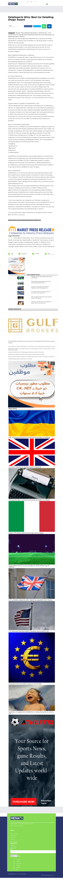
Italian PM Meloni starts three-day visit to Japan (26, 535)
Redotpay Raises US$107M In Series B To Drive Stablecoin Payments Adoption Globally (26, 356)
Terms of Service (14, 834)
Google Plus (18, 864)
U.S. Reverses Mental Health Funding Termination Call (28, 633)
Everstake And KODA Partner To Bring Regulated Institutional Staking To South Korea (26, 354)
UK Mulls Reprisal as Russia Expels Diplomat (25, 469)
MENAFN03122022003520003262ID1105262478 (24, 222)
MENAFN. (17, 875)
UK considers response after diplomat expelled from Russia (30, 602)
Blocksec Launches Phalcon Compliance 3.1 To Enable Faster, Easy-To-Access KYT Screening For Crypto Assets (31, 359)
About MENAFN (14, 842)
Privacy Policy (13, 836)
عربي (28, 1)
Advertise (12, 840)
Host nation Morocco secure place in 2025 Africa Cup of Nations (29, 568)
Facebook (17, 860)
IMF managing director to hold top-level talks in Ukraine (29, 440)
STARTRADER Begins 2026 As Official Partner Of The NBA (20, 361)
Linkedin (17, 868)
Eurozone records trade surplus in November (25, 685)
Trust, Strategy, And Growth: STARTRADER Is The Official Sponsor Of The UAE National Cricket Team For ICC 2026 (31, 348)
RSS (16, 870)
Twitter (16, 862)
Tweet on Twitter (37, 28)
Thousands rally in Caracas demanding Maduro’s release (29, 502)
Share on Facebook (28, 28)
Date (10, 28)
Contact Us (12, 838)
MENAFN (12, 35)
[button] (31, 1)
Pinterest (17, 866)
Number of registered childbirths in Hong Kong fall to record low (31, 713)
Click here (19, 827)
